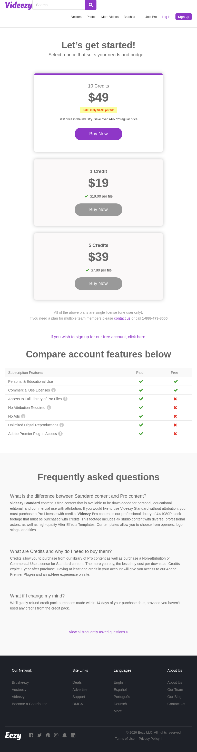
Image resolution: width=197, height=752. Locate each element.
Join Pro (151, 17)
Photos (91, 17)
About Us (174, 682)
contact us (122, 318)
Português (122, 697)
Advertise (79, 690)
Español (120, 690)
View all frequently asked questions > (98, 632)
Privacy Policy (149, 738)
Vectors (76, 17)
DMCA (77, 704)
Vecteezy (19, 690)
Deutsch (120, 704)
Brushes (129, 17)
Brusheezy (20, 682)
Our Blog (174, 697)
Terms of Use (125, 738)
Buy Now (98, 133)
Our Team (175, 690)
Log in (166, 17)
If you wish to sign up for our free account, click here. (98, 337)
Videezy (18, 697)
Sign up (183, 17)
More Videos (110, 17)
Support (78, 697)
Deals (77, 682)
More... (119, 711)
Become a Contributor (29, 704)
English (119, 682)
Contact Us (176, 704)
